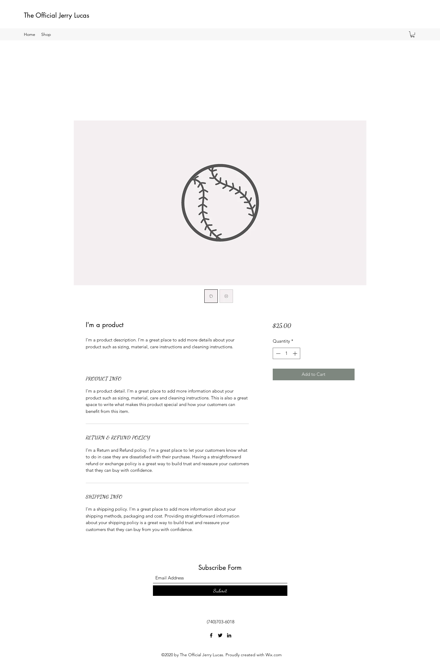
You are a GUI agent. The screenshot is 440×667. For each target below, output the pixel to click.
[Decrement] (278, 353)
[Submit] (220, 590)
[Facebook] (211, 635)
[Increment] (296, 353)
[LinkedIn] (229, 635)
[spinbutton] (287, 353)
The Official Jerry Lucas (56, 15)
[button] (412, 34)
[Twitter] (220, 635)
